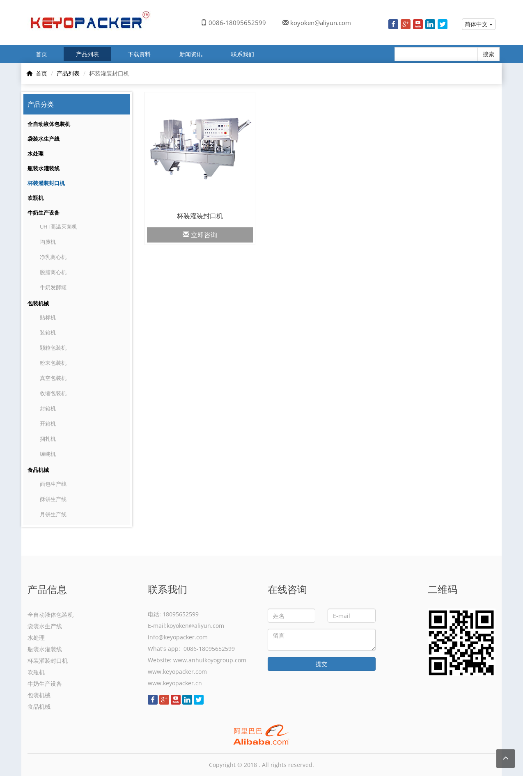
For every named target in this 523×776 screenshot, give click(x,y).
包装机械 (38, 303)
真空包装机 (53, 378)
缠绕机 (48, 454)
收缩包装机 (53, 393)
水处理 (36, 153)
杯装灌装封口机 (46, 183)
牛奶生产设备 (44, 212)
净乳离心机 (53, 257)
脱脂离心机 (53, 272)
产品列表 (87, 54)
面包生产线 (53, 484)
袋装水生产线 (44, 138)
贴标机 (48, 317)
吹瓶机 (36, 197)
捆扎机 (48, 438)
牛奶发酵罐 (53, 287)
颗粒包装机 (53, 347)
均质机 (48, 241)
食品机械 (38, 470)
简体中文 (479, 24)
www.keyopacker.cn (175, 683)
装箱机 (48, 332)
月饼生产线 (53, 514)
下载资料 (139, 54)
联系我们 (242, 54)
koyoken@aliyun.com (320, 22)
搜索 (488, 54)
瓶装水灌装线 (44, 168)
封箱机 (48, 408)
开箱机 (48, 423)
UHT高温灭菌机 (58, 226)
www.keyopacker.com (177, 671)
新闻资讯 (190, 54)
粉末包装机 (53, 362)
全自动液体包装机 (49, 124)
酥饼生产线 (53, 499)
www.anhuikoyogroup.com (209, 660)
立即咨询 (200, 234)
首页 (41, 54)
